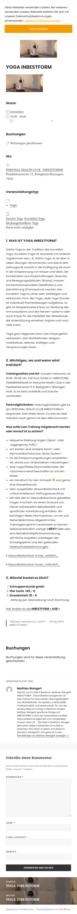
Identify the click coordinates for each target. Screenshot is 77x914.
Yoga (13, 205)
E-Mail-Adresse (17, 837)
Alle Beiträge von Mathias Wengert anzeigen (41, 735)
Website (11, 851)
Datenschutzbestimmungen (43, 21)
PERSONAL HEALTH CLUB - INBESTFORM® (34, 170)
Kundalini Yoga (34, 218)
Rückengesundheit (18, 223)
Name (10, 822)
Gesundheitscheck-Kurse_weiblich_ (33, 555)
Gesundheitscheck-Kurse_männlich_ (34, 564)
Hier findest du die (32, 609)
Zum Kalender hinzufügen (29, 121)
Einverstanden (38, 28)
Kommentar (14, 777)
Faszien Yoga (14, 218)
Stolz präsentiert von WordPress (53, 909)
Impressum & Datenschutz (20, 909)
